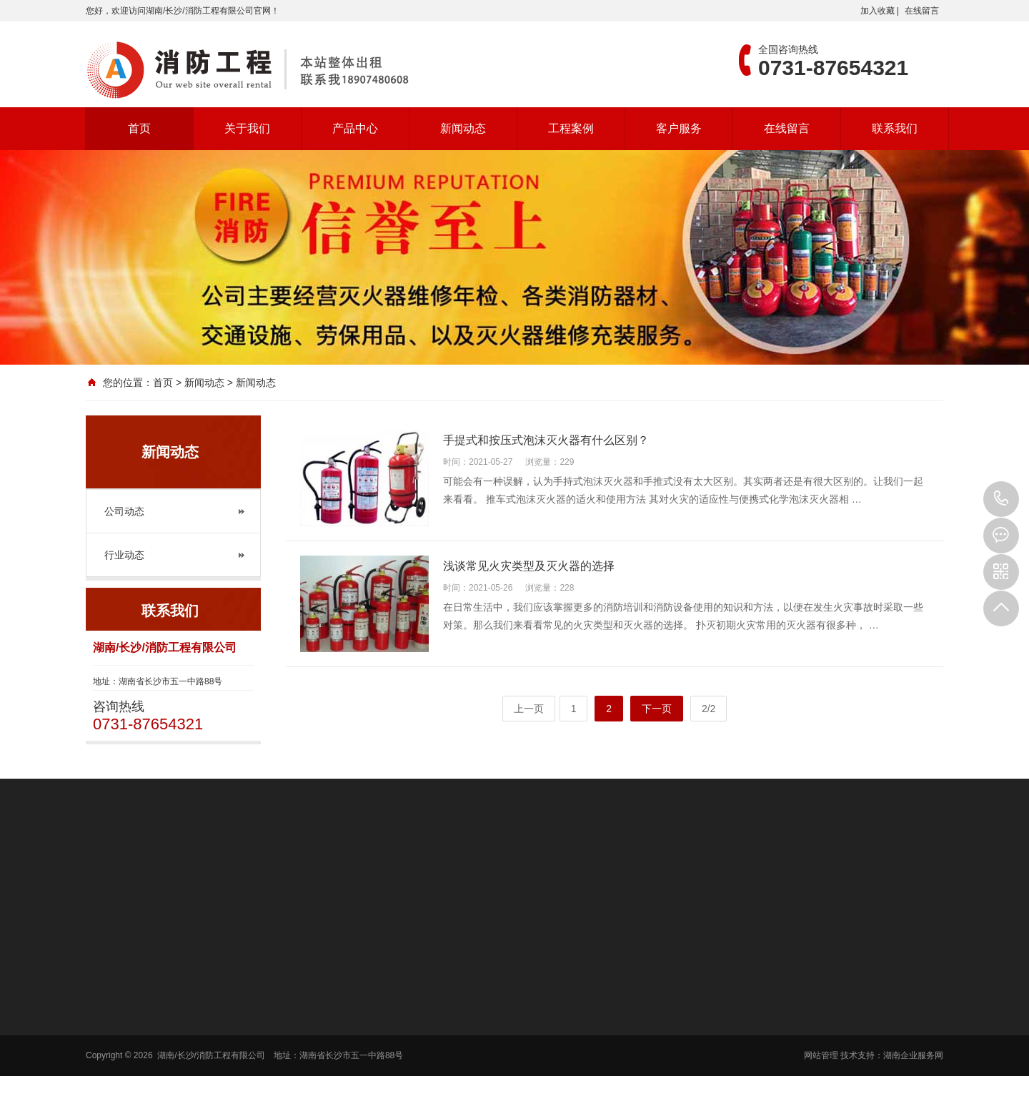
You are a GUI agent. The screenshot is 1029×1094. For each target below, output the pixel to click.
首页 (139, 128)
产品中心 (355, 128)
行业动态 (124, 555)
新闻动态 (463, 128)
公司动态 (124, 511)
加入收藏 (877, 11)
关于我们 (247, 128)
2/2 (708, 708)
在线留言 (922, 11)
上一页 (529, 708)
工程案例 (571, 128)
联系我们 (895, 128)
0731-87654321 (1001, 499)
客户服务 (679, 128)
